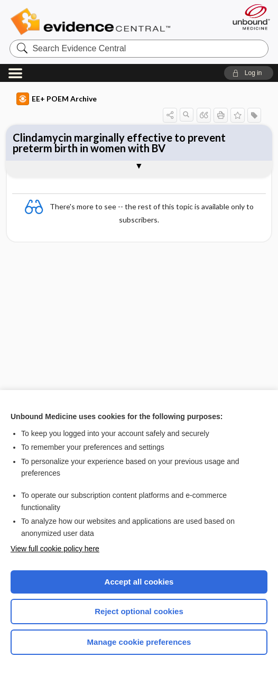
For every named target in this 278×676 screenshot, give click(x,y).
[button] (248, 73)
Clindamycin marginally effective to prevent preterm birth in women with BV (119, 142)
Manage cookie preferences (139, 641)
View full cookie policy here (55, 548)
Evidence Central (93, 21)
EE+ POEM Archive (56, 98)
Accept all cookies (139, 581)
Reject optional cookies (139, 611)
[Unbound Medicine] (248, 17)
